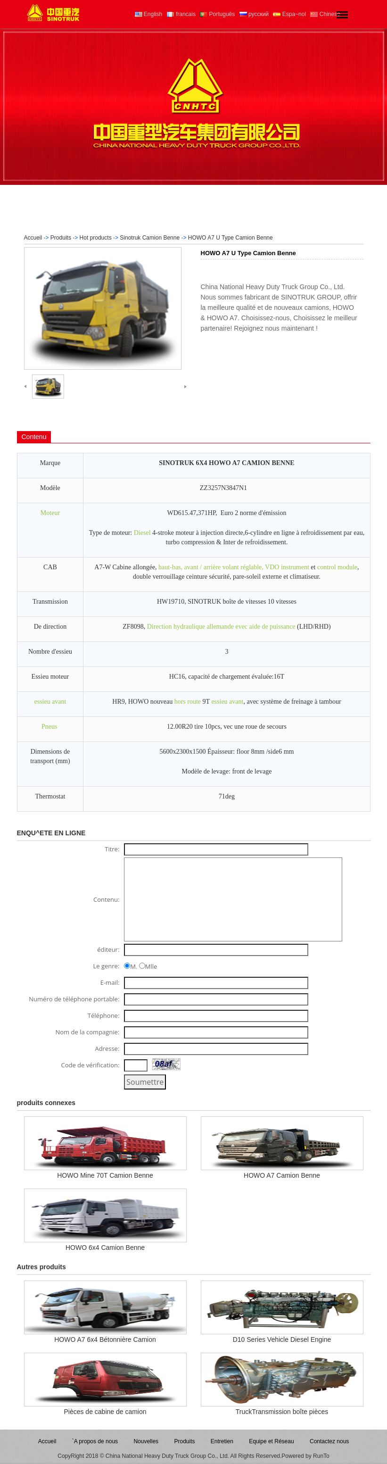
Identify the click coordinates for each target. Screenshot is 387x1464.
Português (217, 14)
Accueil (33, 237)
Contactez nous (329, 1441)
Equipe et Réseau (271, 1441)
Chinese (325, 14)
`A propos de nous (95, 1441)
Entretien (222, 1441)
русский (254, 14)
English (149, 14)
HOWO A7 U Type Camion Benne (230, 237)
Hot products (96, 237)
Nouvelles (145, 1441)
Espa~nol (289, 14)
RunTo (321, 1456)
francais (181, 14)
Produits (60, 237)
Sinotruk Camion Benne (150, 237)
